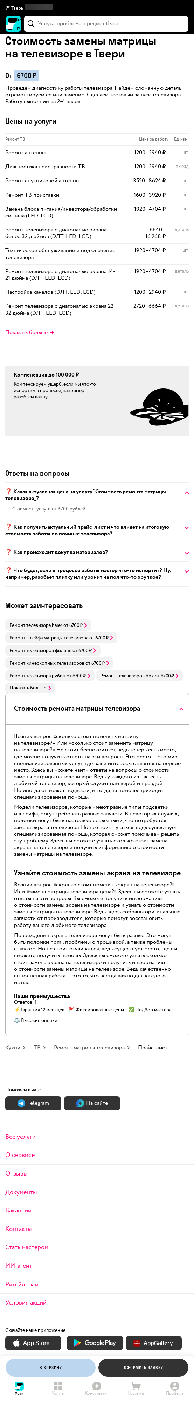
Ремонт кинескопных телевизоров (46, 663)
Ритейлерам (22, 1284)
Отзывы (16, 1173)
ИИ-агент (18, 1265)
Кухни (12, 1048)
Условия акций (26, 1302)
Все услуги (20, 1136)
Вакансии (18, 1210)
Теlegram (33, 1103)
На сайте (92, 1103)
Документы (21, 1192)
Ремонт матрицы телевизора (89, 1048)
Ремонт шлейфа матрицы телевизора (48, 638)
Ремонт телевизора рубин (37, 675)
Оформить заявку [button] (143, 1367)
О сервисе (20, 1155)
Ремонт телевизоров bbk (127, 675)
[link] (48, 625)
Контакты (18, 1229)
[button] (97, 8)
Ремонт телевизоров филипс (40, 650)
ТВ (37, 1048)
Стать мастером (26, 1247)
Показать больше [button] (30, 687)
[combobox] (106, 24)
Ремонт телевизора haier (35, 625)
